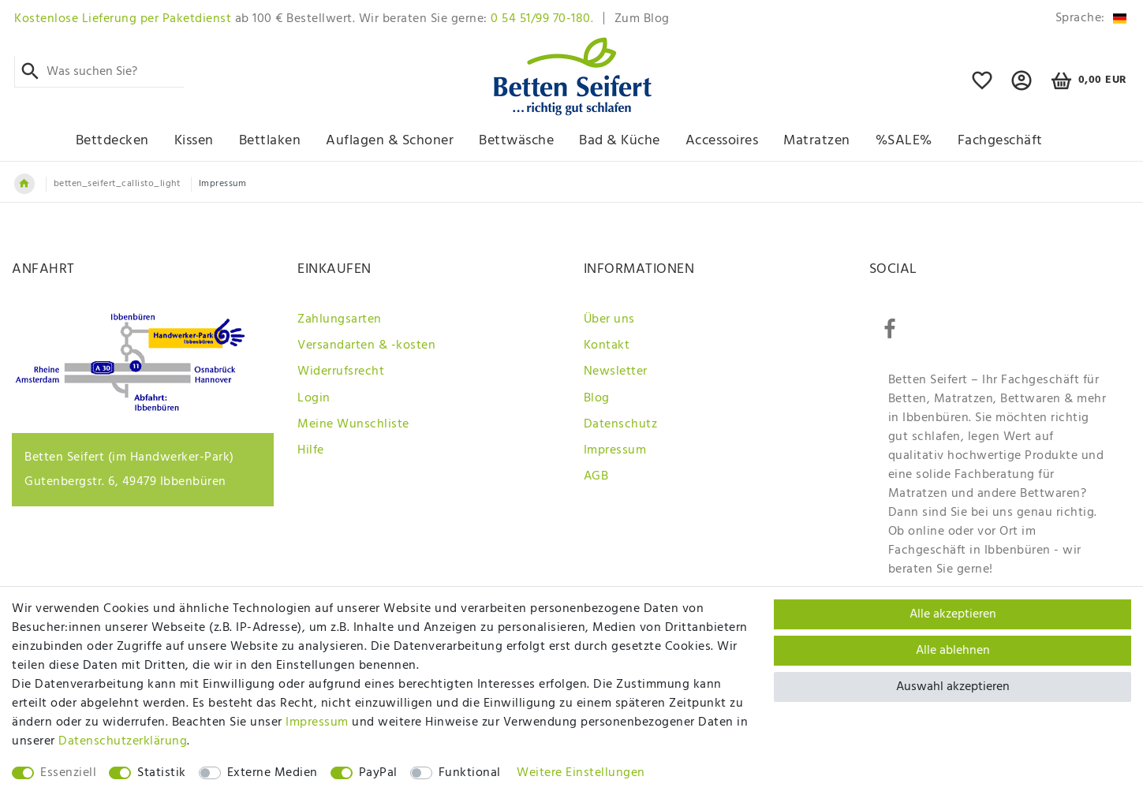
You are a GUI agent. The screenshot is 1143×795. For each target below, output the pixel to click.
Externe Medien (272, 772)
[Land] (1088, 18)
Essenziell (68, 772)
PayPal (378, 772)
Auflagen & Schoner (390, 140)
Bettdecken (112, 140)
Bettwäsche (516, 140)
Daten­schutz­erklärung (122, 741)
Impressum (615, 450)
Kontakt (607, 345)
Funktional (470, 772)
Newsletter (616, 371)
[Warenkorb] (1086, 81)
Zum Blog (642, 18)
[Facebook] (889, 329)
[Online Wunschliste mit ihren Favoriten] (982, 87)
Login (314, 398)
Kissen (194, 140)
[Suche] (30, 72)
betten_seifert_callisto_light (117, 184)
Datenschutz (621, 424)
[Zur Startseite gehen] (24, 184)
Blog (597, 398)
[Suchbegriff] (99, 72)
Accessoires (722, 140)
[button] (1022, 87)
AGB (596, 476)
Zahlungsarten (339, 319)
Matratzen (816, 140)
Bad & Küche (619, 140)
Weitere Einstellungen (581, 772)
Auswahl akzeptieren (953, 687)
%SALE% (904, 140)
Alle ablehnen (953, 650)
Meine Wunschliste (353, 424)
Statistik (161, 772)
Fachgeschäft (1000, 140)
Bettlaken (270, 140)
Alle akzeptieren (953, 614)
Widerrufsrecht (340, 371)
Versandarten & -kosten (366, 345)
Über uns (609, 319)
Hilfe (310, 450)
